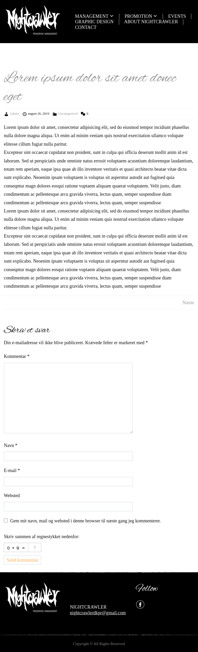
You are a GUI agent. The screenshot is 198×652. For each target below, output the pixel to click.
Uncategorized (68, 113)
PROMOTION (138, 16)
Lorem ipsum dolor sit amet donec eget (90, 87)
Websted (12, 495)
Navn (11, 445)
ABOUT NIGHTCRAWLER (151, 21)
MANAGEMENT (92, 16)
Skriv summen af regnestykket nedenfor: (41, 536)
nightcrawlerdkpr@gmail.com (98, 612)
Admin (14, 113)
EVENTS (177, 16)
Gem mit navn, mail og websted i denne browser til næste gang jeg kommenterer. (85, 520)
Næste (188, 302)
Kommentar (16, 356)
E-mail (12, 470)
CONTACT (86, 27)
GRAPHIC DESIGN (94, 21)
